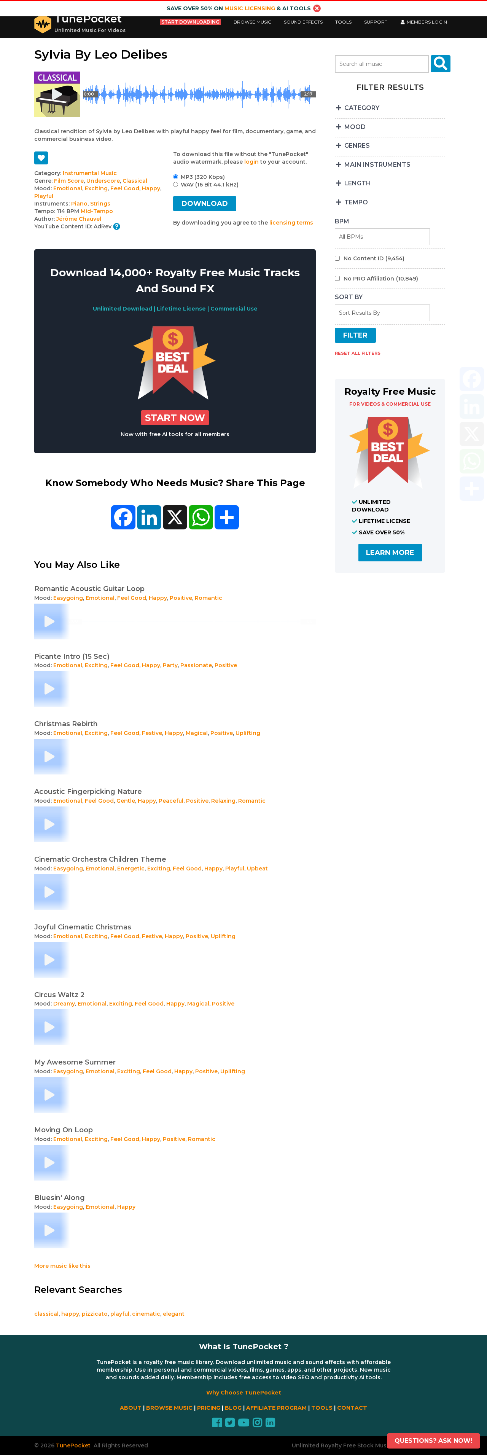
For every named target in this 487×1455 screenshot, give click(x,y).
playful (119, 1313)
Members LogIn (423, 22)
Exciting (96, 188)
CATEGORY (357, 108)
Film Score (69, 180)
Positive (181, 597)
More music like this (62, 1265)
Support (375, 22)
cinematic (146, 1313)
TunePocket (88, 18)
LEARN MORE (390, 552)
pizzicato (95, 1313)
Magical (197, 733)
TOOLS (322, 1407)
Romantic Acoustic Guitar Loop (89, 589)
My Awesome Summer (75, 1062)
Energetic (131, 868)
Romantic (208, 597)
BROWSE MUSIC (169, 1407)
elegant (174, 1313)
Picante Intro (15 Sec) (72, 656)
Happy (151, 188)
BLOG (233, 1407)
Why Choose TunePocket (243, 1392)
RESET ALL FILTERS (357, 353)
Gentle (125, 800)
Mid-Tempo (97, 211)
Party (170, 665)
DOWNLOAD (204, 203)
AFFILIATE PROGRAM (276, 1407)
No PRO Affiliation (381, 278)
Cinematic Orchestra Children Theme (100, 859)
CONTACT (352, 1407)
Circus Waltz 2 (59, 995)
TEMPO (351, 202)
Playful (43, 196)
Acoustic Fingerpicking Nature (88, 791)
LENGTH (353, 183)
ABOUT (131, 1407)
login (251, 161)
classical (46, 1313)
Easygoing (68, 597)
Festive (152, 733)
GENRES (352, 145)
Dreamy (64, 1003)
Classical (135, 180)
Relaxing (223, 800)
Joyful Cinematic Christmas (82, 927)
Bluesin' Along (59, 1198)
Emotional (67, 188)
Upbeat (257, 868)
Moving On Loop (63, 1130)
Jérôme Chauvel (78, 218)
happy (70, 1313)
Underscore (103, 180)
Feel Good (124, 188)
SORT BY (349, 297)
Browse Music (252, 22)
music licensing (249, 8)
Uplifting (248, 733)
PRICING (208, 1407)
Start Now (175, 417)
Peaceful (171, 800)
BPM (342, 221)
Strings (100, 203)
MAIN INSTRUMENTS (373, 164)
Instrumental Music (90, 173)
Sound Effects (303, 22)
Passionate (196, 665)
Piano (79, 203)
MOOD (350, 127)
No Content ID (374, 258)
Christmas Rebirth (66, 724)
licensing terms (291, 222)
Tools (343, 22)
